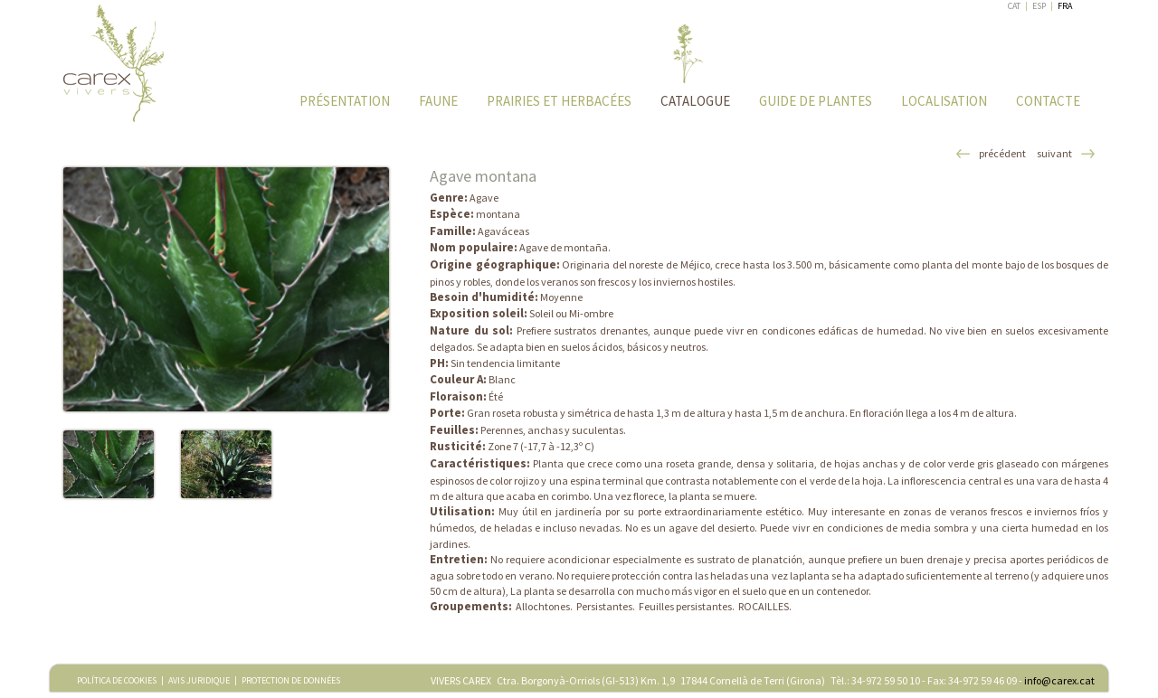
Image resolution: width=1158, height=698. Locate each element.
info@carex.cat (1059, 680)
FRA (1065, 6)
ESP (1039, 6)
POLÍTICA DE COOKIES (117, 680)
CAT (1014, 6)
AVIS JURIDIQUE (199, 680)
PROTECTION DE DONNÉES (291, 680)
